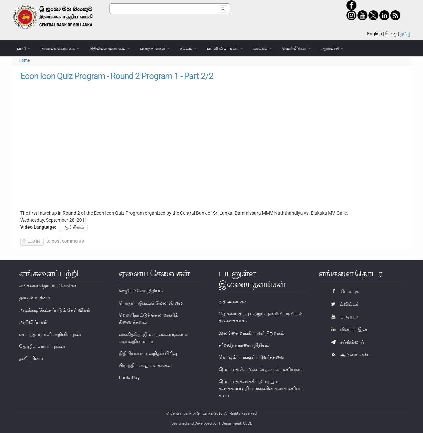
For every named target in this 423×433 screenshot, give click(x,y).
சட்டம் (188, 48)
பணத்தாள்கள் (155, 48)
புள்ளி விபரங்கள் (225, 48)
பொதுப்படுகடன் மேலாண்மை (151, 303)
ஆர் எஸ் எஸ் (348, 354)
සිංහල (391, 33)
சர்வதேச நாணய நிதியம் (244, 345)
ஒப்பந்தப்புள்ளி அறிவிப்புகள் (50, 334)
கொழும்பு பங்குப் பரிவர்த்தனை (252, 357)
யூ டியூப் (343, 316)
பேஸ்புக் (343, 291)
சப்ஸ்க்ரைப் (346, 342)
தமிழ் (405, 33)
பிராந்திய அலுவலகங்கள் (145, 365)
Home (24, 60)
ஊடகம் (262, 48)
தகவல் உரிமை (34, 297)
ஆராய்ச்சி (332, 48)
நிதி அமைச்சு (232, 301)
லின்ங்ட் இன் (347, 329)
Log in (34, 241)
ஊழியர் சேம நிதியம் (141, 290)
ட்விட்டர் (343, 304)
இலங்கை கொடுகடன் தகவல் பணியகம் (260, 369)
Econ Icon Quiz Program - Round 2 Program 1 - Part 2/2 (116, 76)
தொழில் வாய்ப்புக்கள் (42, 346)
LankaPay (129, 377)
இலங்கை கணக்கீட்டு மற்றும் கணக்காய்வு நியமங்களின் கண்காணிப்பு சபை (261, 388)
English (374, 33)
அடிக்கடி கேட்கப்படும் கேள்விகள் (55, 310)
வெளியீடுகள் (296, 48)
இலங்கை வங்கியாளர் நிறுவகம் (252, 333)
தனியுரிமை (31, 358)
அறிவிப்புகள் (33, 322)
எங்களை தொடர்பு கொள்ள (47, 285)
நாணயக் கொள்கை (60, 48)
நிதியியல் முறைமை (110, 48)
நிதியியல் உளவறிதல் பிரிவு (148, 353)
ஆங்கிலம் (73, 227)
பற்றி (23, 48)
